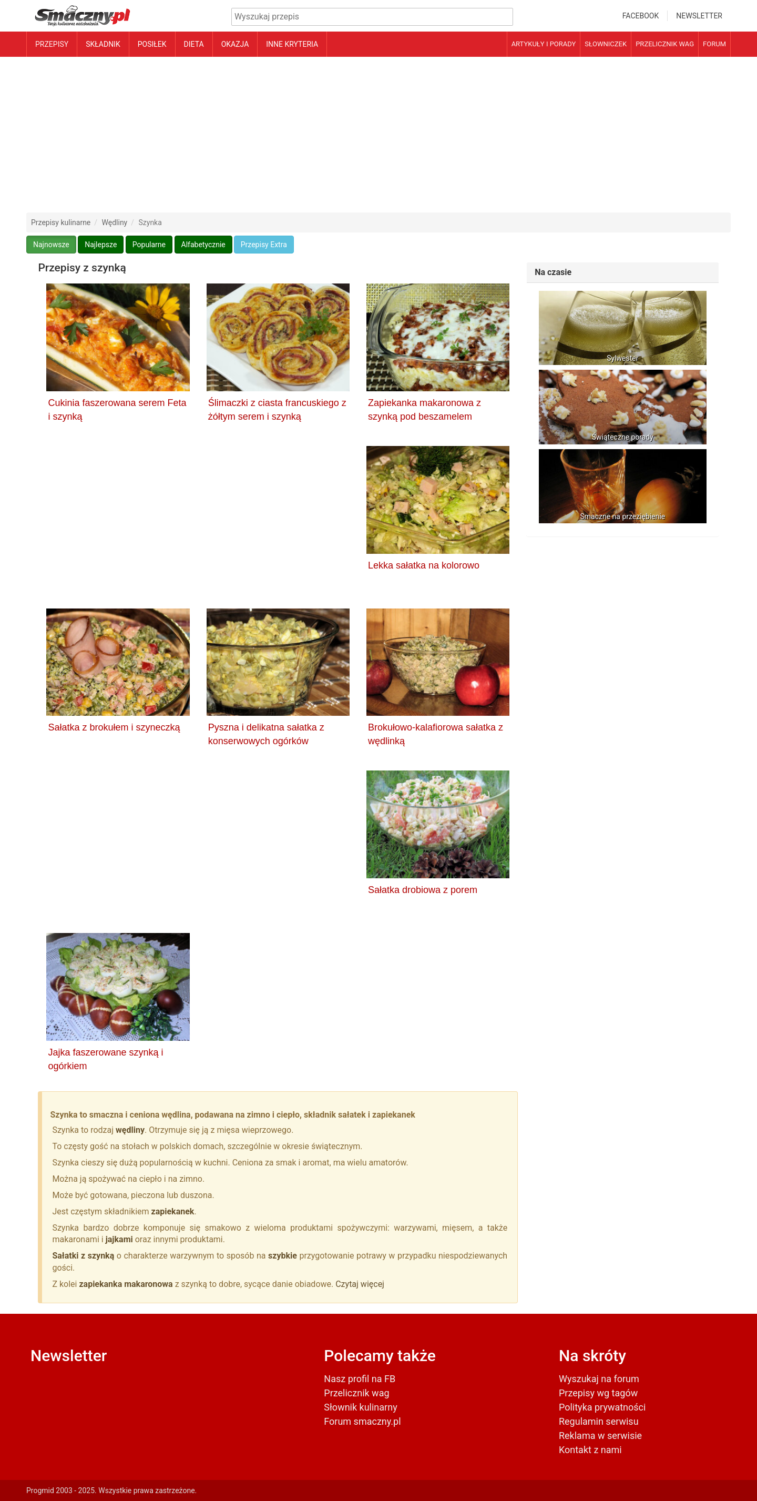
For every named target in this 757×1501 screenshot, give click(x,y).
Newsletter (699, 16)
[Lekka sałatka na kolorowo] (437, 501)
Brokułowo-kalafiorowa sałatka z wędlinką (435, 734)
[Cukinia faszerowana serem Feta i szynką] (117, 339)
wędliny (130, 1130)
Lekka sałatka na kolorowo (423, 565)
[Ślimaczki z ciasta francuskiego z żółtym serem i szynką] (278, 339)
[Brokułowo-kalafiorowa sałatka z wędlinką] (437, 664)
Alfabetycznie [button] (203, 244)
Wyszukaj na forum (599, 1378)
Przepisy (51, 44)
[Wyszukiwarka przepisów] (372, 17)
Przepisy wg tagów (598, 1392)
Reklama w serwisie (600, 1435)
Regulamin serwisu (599, 1421)
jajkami (120, 1239)
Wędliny (115, 222)
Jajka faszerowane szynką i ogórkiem (105, 1059)
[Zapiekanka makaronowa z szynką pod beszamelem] (437, 339)
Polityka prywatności (602, 1407)
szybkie (282, 1256)
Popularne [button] (149, 244)
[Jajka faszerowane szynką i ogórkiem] (117, 988)
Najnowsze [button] (51, 244)
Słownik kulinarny (360, 1407)
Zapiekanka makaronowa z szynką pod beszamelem (424, 410)
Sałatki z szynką (83, 1256)
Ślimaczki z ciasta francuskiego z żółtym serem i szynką (277, 410)
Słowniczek (606, 44)
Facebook (640, 16)
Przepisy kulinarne (60, 222)
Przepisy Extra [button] (264, 244)
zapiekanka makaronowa (125, 1284)
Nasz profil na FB (359, 1378)
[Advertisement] (378, 134)
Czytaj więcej (359, 1284)
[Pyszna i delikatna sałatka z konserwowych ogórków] (278, 664)
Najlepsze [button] (101, 244)
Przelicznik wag (665, 44)
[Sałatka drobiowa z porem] (437, 826)
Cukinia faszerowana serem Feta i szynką (117, 410)
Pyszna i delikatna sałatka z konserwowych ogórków (266, 734)
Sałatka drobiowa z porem (422, 890)
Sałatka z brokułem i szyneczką (114, 727)
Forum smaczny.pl (362, 1421)
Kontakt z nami (590, 1449)
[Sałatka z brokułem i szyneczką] (117, 664)
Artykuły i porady (544, 44)
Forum (714, 44)
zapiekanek (173, 1211)
